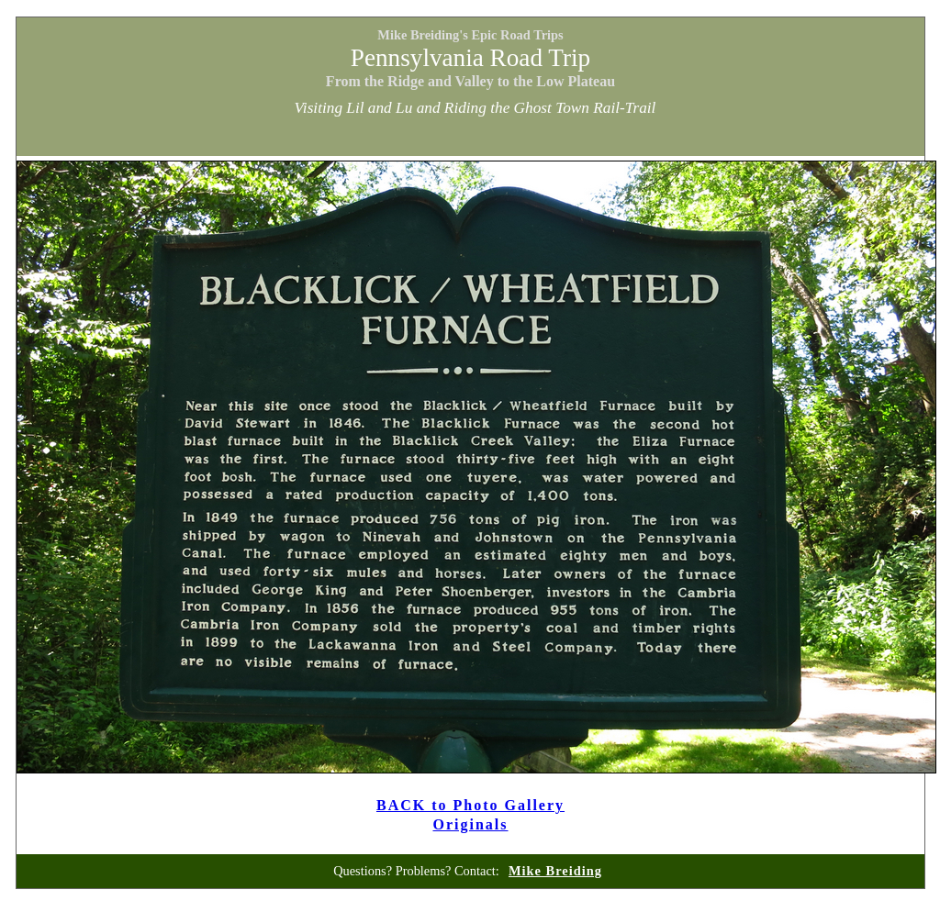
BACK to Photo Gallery (470, 805)
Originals (470, 824)
